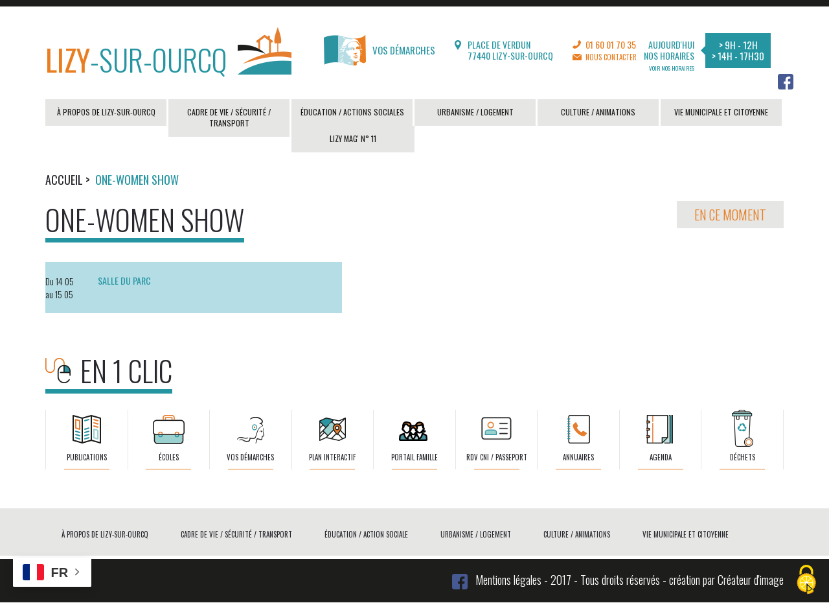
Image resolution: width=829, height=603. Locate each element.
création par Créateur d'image (726, 579)
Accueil (64, 179)
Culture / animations (598, 111)
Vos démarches (379, 50)
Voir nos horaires (671, 68)
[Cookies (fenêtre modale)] (806, 580)
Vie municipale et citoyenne (721, 111)
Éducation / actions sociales (352, 111)
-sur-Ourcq (168, 56)
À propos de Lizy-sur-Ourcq (106, 111)
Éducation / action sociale (366, 534)
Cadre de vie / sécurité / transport (229, 117)
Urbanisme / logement (475, 111)
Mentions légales (508, 579)
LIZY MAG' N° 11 (353, 138)
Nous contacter (611, 57)
